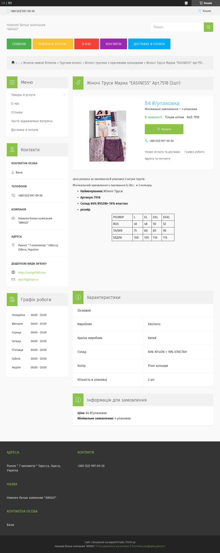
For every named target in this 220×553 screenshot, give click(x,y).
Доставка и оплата (149, 44)
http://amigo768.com (32, 272)
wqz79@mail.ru (28, 279)
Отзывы (17, 112)
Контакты (113, 44)
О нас (86, 44)
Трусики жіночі (70, 63)
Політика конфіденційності (148, 546)
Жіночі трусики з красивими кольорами (114, 63)
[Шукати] (208, 27)
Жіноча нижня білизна (39, 63)
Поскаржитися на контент (113, 546)
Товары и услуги (52, 44)
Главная (19, 44)
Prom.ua (130, 542)
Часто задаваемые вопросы (32, 121)
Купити (166, 129)
